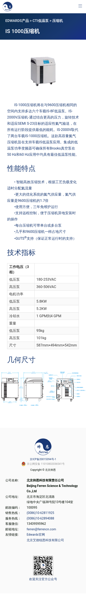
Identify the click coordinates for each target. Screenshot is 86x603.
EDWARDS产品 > (18, 21)
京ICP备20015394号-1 (43, 459)
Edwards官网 (36, 534)
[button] (80, 6)
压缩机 (57, 21)
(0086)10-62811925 (40, 513)
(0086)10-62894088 (40, 518)
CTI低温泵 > (42, 21)
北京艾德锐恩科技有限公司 (45, 540)
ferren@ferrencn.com (41, 529)
